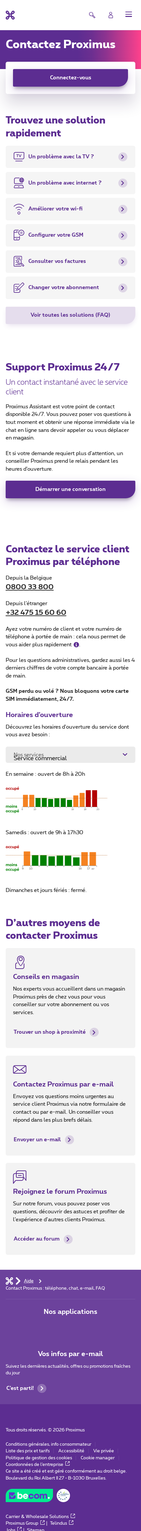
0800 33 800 (30, 587)
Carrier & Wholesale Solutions (40, 1516)
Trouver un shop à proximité (56, 1032)
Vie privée (103, 1451)
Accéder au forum (43, 1239)
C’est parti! (26, 1388)
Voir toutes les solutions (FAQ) (70, 315)
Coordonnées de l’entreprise (38, 1464)
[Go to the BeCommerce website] (38, 1497)
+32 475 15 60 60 (36, 612)
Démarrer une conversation (70, 489)
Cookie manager (98, 1458)
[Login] (110, 15)
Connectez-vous (70, 77)
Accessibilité (71, 1451)
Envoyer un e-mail (44, 1139)
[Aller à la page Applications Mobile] (49, 1327)
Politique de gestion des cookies (39, 1458)
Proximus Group (25, 1523)
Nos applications (70, 1312)
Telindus (61, 1523)
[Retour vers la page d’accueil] (10, 15)
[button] (129, 14)
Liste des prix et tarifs (28, 1451)
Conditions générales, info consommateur (48, 1444)
